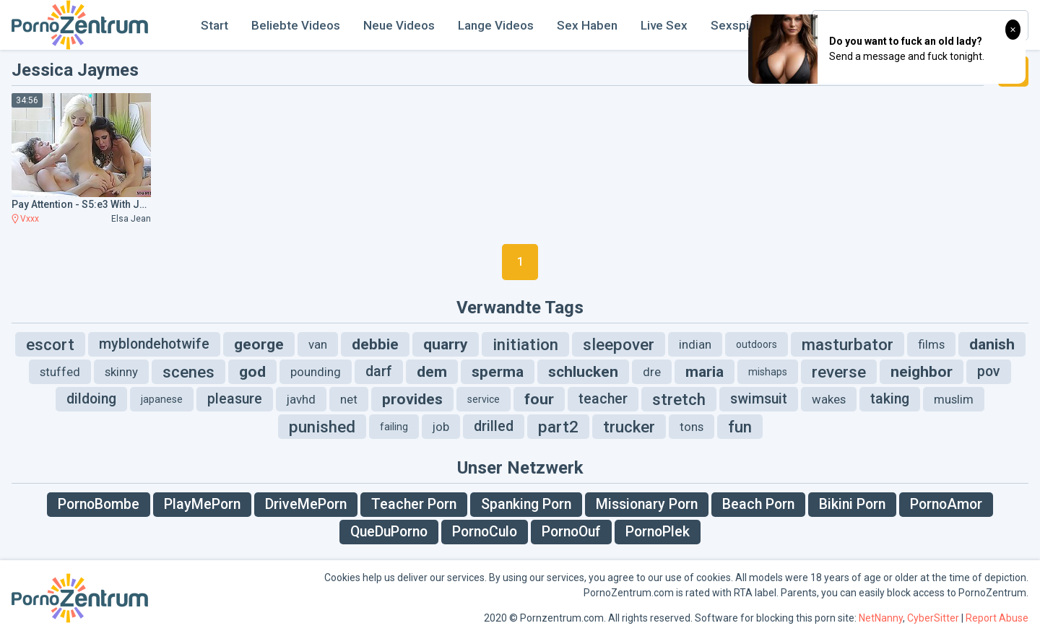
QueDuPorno (389, 531)
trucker (629, 426)
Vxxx (29, 219)
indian (695, 344)
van (317, 344)
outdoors (756, 344)
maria (704, 371)
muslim (954, 399)
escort (50, 344)
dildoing (91, 399)
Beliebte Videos (295, 25)
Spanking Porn (526, 504)
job (441, 426)
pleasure (234, 399)
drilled (494, 426)
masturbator (847, 344)
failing (394, 426)
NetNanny (881, 618)
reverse (839, 371)
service (483, 399)
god (252, 371)
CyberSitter (933, 618)
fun (740, 426)
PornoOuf (571, 531)
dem (432, 371)
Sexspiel (735, 25)
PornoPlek (657, 531)
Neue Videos (399, 25)
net (349, 399)
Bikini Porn (852, 504)
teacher (603, 399)
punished (322, 426)
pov (988, 371)
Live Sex (664, 25)
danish (992, 344)
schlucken (583, 371)
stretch (679, 399)
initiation (525, 344)
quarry (445, 344)
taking (889, 399)
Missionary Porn (647, 504)
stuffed (60, 372)
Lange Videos (496, 25)
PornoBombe (98, 504)
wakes (829, 399)
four (539, 399)
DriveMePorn (306, 504)
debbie (375, 344)
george (259, 344)
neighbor (921, 371)
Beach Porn (758, 504)
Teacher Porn (413, 504)
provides (412, 399)
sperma (498, 371)
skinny (121, 372)
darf (378, 371)
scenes (188, 371)
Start (214, 25)
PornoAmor (946, 504)
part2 (558, 426)
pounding (315, 372)
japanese (162, 399)
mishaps (767, 372)
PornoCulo (484, 531)
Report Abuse (997, 618)
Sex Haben (587, 25)
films (931, 344)
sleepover (618, 344)
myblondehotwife (154, 344)
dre (652, 372)
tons (691, 426)
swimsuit (758, 399)
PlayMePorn (202, 504)
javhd (301, 399)
